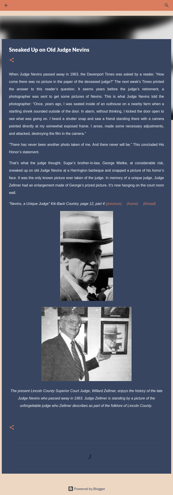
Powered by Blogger (86, 488)
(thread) (149, 204)
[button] (11, 60)
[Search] (19, 5)
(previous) (114, 204)
